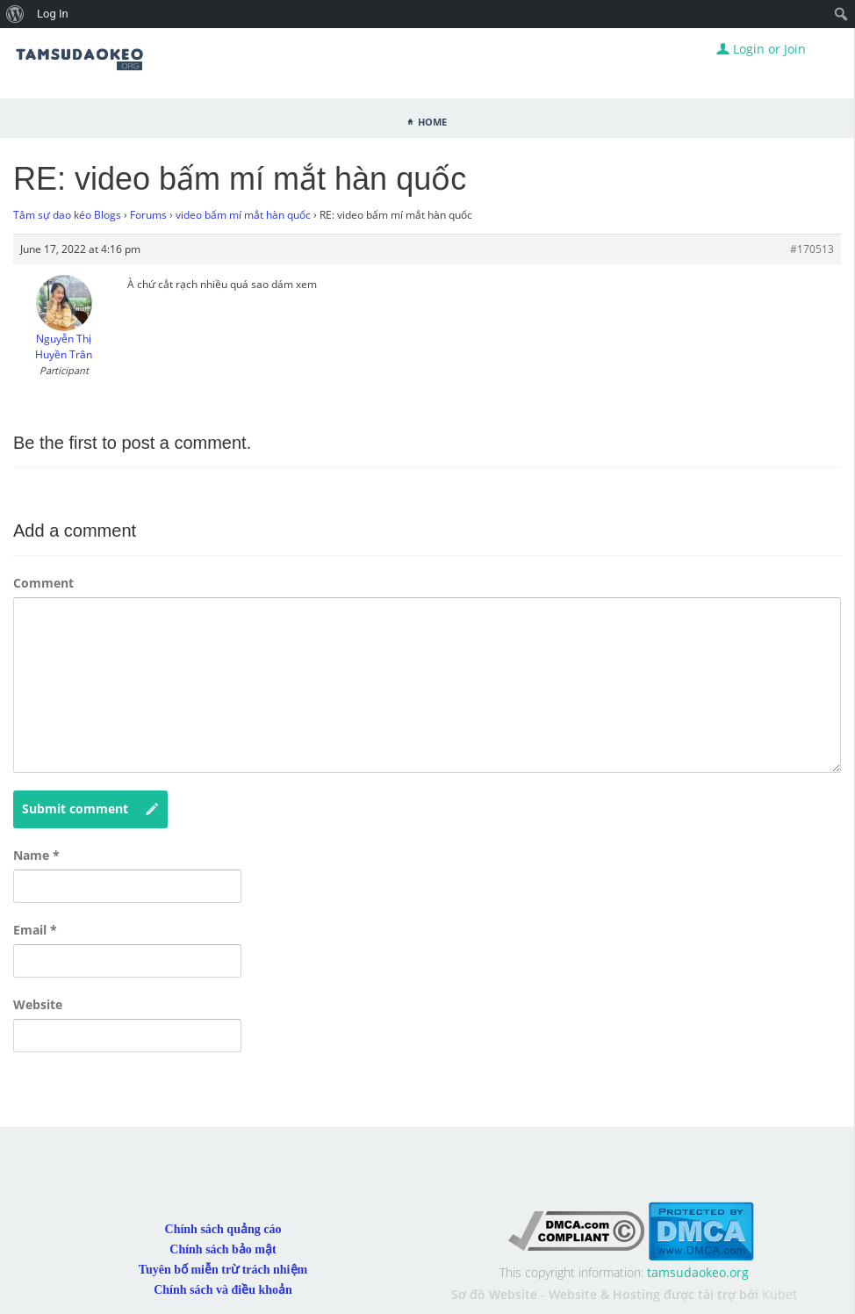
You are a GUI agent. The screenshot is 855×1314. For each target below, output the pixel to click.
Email (35, 929)
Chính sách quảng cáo (223, 1229)
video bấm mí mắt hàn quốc (243, 214)
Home (432, 120)
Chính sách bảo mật (222, 1249)
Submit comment (90, 809)
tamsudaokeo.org (698, 1272)
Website (37, 1004)
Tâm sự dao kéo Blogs (67, 214)
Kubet (779, 1294)
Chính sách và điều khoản (223, 1289)
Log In (52, 13)
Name (36, 855)
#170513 (812, 249)
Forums (148, 214)
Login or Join (761, 48)
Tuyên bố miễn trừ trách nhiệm (223, 1269)
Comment (43, 582)
